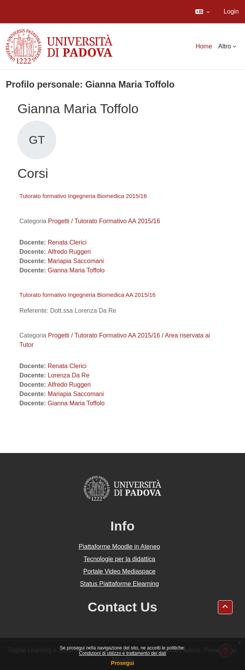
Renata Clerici (67, 242)
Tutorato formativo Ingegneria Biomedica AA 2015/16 (87, 294)
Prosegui (122, 663)
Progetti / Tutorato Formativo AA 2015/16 (104, 221)
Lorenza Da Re (69, 375)
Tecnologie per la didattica (119, 559)
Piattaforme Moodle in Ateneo (119, 546)
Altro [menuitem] (224, 46)
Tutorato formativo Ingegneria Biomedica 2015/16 (83, 196)
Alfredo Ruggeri (69, 251)
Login (231, 11)
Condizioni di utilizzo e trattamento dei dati (122, 653)
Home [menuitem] (203, 46)
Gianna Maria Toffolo (76, 270)
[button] (202, 11)
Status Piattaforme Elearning (119, 583)
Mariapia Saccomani (76, 261)
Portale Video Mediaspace (119, 571)
